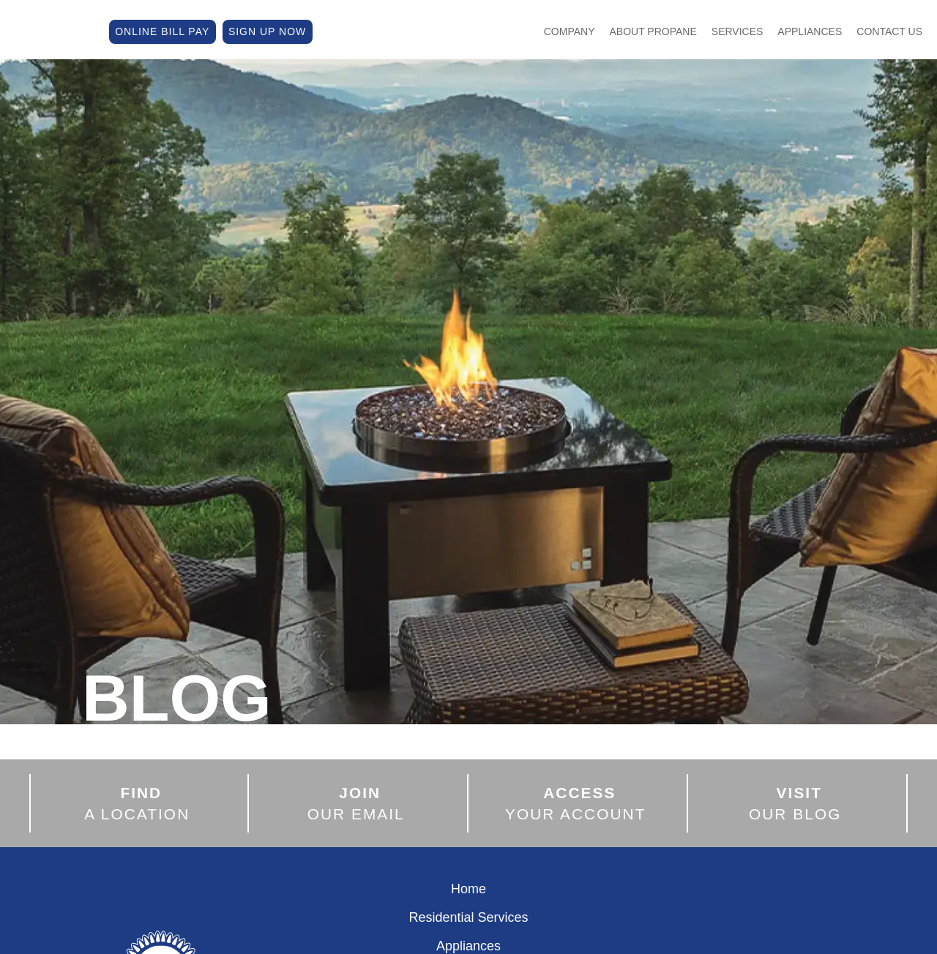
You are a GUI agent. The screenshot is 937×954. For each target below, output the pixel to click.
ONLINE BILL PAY (162, 30)
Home (468, 889)
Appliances (809, 30)
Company (569, 30)
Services (738, 30)
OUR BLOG (795, 803)
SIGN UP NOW (267, 30)
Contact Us (889, 30)
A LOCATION (137, 803)
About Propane (653, 30)
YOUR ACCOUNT (575, 803)
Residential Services (468, 917)
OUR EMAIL (356, 803)
